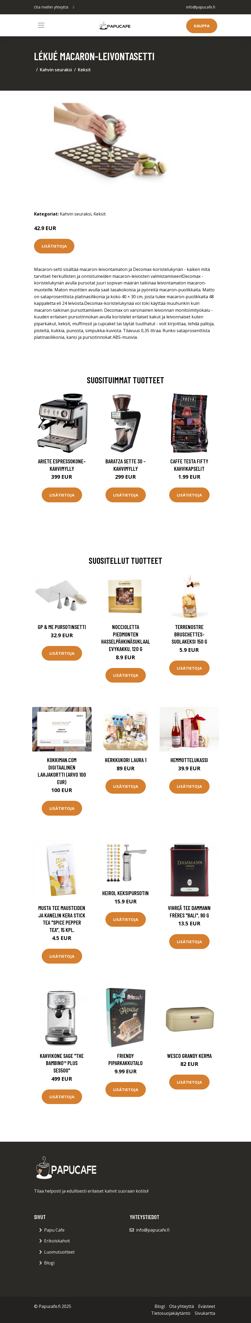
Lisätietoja (54, 246)
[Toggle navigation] (41, 25)
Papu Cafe (54, 1230)
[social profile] (73, 7)
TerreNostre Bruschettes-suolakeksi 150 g (189, 634)
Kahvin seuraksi (56, 70)
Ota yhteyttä (181, 1306)
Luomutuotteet (59, 1252)
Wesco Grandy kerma (189, 1055)
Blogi (49, 1263)
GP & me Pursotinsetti (62, 626)
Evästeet (206, 1306)
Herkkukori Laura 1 (125, 760)
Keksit (84, 70)
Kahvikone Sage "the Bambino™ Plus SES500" (62, 1063)
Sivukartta (205, 1313)
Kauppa (202, 25)
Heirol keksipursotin (125, 893)
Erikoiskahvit (57, 1241)
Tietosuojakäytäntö (170, 1313)
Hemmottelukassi (189, 760)
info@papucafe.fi (200, 7)
